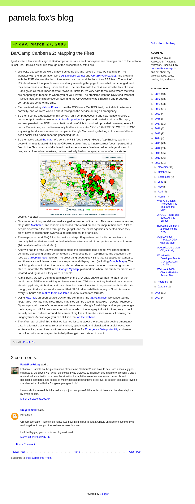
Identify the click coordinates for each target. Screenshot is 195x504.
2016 (158, 128)
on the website (86, 317)
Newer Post (18, 451)
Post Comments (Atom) (39, 457)
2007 (158, 297)
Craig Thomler (28, 410)
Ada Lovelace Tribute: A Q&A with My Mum (167, 239)
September (164, 176)
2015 (158, 133)
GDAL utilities (98, 297)
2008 (158, 292)
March (162, 196)
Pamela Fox (29, 342)
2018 (158, 118)
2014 (158, 138)
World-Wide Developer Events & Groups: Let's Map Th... (168, 260)
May (160, 186)
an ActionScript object (68, 119)
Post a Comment (25, 444)
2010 (158, 157)
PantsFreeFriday (30, 364)
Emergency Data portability (101, 329)
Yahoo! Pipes (50, 107)
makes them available (55, 293)
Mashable (37, 225)
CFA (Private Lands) (103, 75)
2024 (158, 99)
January (163, 286)
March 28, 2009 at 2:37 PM (35, 437)
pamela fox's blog (40, 17)
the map (47, 139)
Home (77, 451)
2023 (158, 104)
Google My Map (69, 269)
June (161, 181)
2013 (158, 143)
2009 (158, 162)
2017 (158, 123)
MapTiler (31, 297)
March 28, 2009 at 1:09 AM (35, 398)
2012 (158, 148)
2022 (158, 109)
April (161, 191)
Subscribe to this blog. (163, 43)
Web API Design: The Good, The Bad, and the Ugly (167, 205)
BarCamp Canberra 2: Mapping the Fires (168, 228)
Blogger (104, 493)
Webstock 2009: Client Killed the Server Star (167, 272)
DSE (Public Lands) (73, 75)
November (164, 167)
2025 (158, 94)
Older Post (135, 451)
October (163, 172)
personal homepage (162, 68)
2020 (158, 113)
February (163, 281)
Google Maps (117, 261)
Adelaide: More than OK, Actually (168, 249)
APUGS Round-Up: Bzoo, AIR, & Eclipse (168, 217)
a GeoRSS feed (37, 257)
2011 (158, 153)
